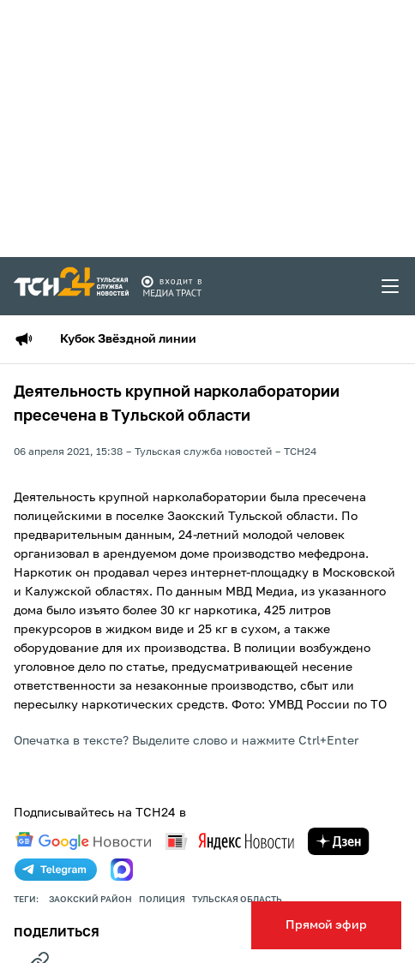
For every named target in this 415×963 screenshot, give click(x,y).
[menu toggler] (391, 286)
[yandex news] (229, 840)
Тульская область (237, 899)
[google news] (83, 841)
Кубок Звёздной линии (128, 339)
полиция (162, 899)
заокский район (90, 899)
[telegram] (56, 869)
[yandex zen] (339, 841)
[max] (122, 869)
